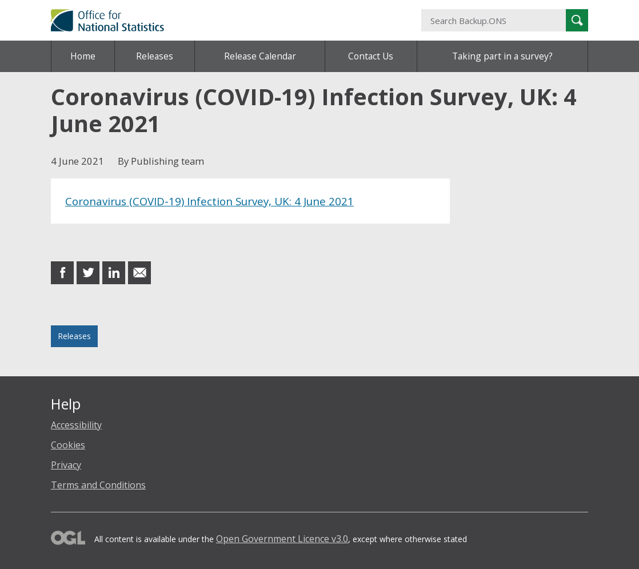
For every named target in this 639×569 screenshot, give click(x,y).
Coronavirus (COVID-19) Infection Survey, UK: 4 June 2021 (209, 201)
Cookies (68, 445)
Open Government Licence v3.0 (282, 538)
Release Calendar (260, 56)
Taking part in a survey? (502, 56)
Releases (154, 56)
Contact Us (370, 56)
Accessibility (76, 425)
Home (82, 56)
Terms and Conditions (98, 485)
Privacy (66, 465)
